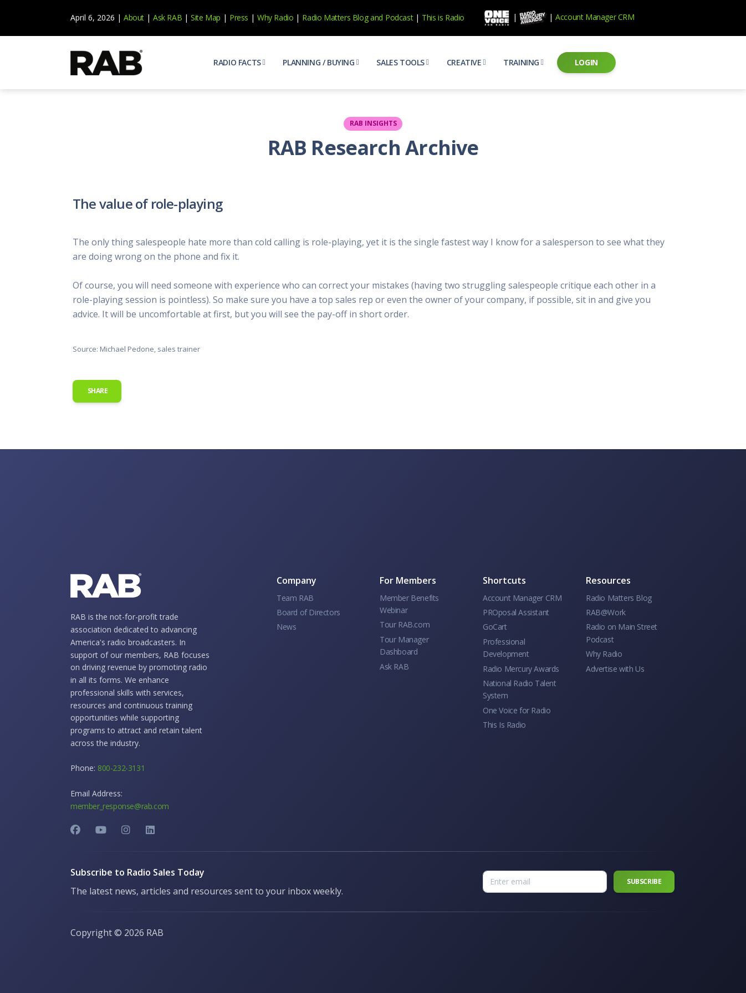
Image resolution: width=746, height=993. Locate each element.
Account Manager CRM (594, 17)
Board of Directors (308, 612)
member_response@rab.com (119, 806)
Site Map (206, 17)
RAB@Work (606, 612)
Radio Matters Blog (335, 17)
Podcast (399, 17)
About (134, 17)
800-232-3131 (121, 768)
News (286, 626)
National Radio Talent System (519, 689)
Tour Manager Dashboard (404, 645)
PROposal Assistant (516, 612)
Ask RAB (167, 17)
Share (97, 390)
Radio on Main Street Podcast (621, 632)
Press (238, 17)
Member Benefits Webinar (409, 604)
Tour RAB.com (405, 624)
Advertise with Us (615, 668)
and (376, 17)
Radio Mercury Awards (521, 668)
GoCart (495, 626)
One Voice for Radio (516, 710)
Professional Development (506, 647)
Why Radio (275, 17)
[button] (239, 62)
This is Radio (443, 17)
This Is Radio (504, 724)
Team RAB (295, 598)
